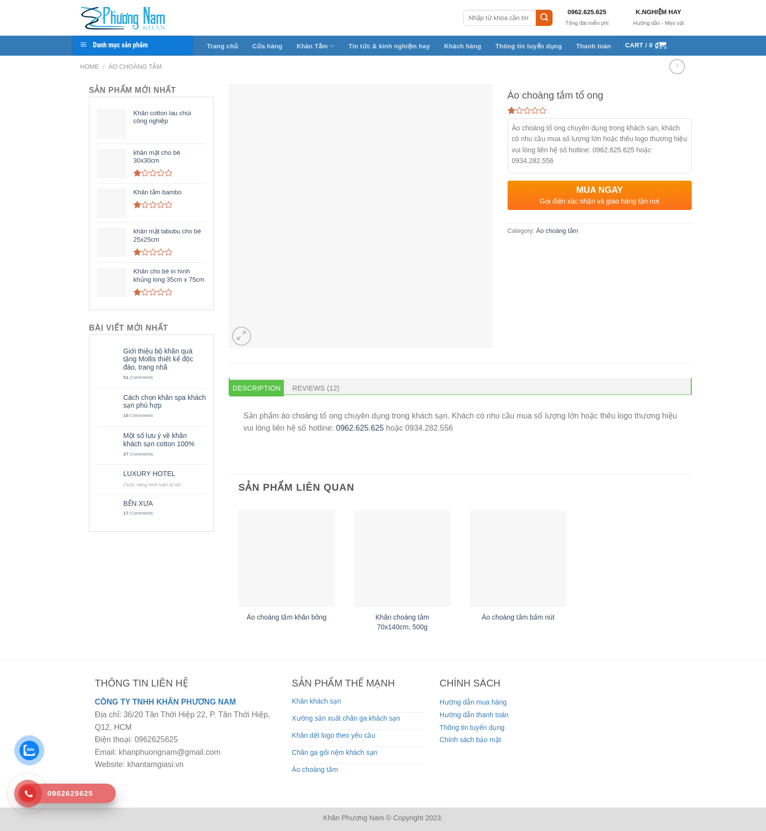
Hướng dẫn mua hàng (473, 702)
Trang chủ (222, 46)
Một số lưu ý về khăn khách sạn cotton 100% (158, 440)
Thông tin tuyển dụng (528, 46)
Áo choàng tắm (135, 66)
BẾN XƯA (138, 503)
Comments (138, 377)
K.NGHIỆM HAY (658, 12)
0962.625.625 (587, 12)
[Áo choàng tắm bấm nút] (518, 558)
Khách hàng (462, 46)
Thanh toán (593, 46)
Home (89, 66)
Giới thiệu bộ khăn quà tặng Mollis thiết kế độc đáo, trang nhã (158, 359)
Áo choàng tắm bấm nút (518, 617)
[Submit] (544, 18)
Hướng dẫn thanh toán (474, 715)
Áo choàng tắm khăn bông (287, 617)
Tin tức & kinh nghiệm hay (389, 46)
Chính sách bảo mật (470, 740)
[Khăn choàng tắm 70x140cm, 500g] (402, 558)
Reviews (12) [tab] (316, 388)
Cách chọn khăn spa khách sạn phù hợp (164, 402)
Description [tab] (257, 388)
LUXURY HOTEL (149, 474)
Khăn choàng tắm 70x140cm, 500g (402, 622)
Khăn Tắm (315, 46)
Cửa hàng (267, 46)
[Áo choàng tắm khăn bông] (286, 558)
